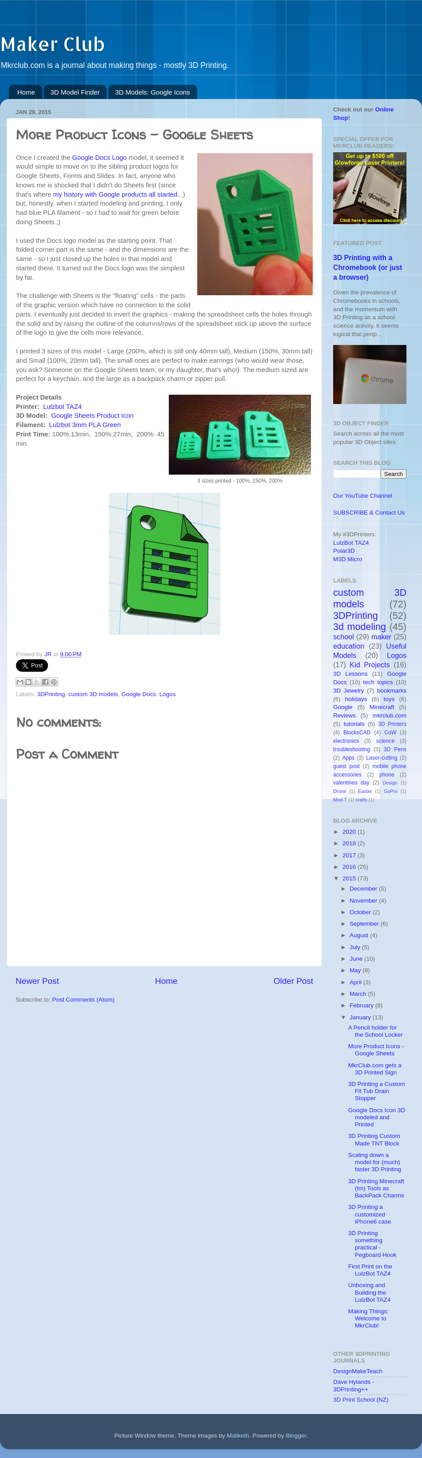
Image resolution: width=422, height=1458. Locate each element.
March (359, 993)
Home (26, 92)
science (385, 741)
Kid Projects (370, 665)
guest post (346, 766)
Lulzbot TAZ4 (62, 406)
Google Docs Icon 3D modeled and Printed (376, 1117)
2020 (350, 831)
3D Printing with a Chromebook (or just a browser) (367, 267)
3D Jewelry (348, 690)
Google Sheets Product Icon (92, 415)
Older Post (293, 981)
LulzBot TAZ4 (351, 542)
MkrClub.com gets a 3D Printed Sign (375, 1069)
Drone (339, 791)
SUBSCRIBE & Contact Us (369, 512)
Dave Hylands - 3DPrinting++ (353, 1385)
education (348, 646)
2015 (350, 878)
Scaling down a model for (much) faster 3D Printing (374, 1162)
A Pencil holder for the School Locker (375, 1031)
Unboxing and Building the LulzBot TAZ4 (369, 1292)
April (356, 982)
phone (386, 775)
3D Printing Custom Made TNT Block (374, 1139)
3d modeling (359, 626)
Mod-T (340, 799)
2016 (350, 867)
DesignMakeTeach (357, 1371)
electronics (346, 741)
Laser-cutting (381, 758)
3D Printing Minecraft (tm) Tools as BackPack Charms (376, 1188)
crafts (361, 799)
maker (381, 637)
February (362, 1005)
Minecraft (382, 707)
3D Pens (395, 749)
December (364, 888)
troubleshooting (351, 749)
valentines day (351, 783)
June (357, 958)
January (361, 1017)
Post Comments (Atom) (83, 999)
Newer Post (37, 981)
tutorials (353, 724)
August (360, 935)
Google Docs (138, 694)
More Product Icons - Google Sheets (376, 1050)
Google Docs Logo (99, 157)
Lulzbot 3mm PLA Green (85, 424)
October (361, 912)
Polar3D (344, 550)
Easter (365, 791)
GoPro (391, 791)
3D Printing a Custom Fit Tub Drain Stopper (376, 1091)
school (343, 637)
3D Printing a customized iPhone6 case (369, 1214)
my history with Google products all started (115, 194)
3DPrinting (51, 694)
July (356, 947)
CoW (390, 732)
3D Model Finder (75, 92)
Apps (348, 758)
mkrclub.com (389, 715)
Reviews (344, 715)
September (365, 923)
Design (390, 782)
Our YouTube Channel (362, 495)
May (356, 970)
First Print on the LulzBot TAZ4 (370, 1270)
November (364, 900)
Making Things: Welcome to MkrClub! (368, 1318)
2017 (350, 855)
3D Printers (392, 724)
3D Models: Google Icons (152, 92)
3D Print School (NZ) (361, 1399)
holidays (356, 699)
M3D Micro (347, 559)
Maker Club (52, 43)
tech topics (378, 682)
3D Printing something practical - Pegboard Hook (372, 1244)
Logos (167, 694)
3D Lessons (350, 673)
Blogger (296, 1435)
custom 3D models (93, 694)
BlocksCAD (356, 732)
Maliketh (238, 1435)
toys (388, 699)
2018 (350, 843)
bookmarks (391, 690)
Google (343, 707)
